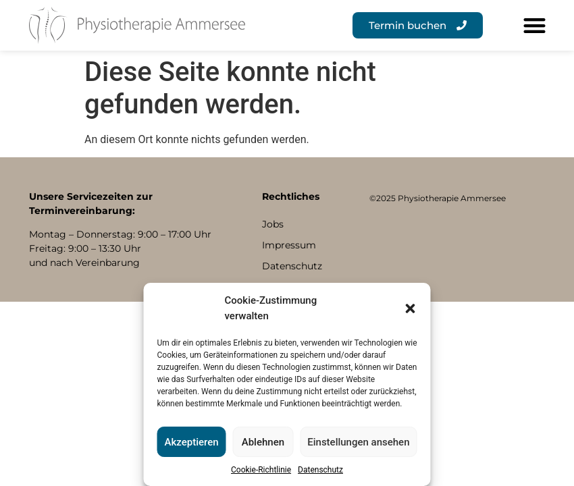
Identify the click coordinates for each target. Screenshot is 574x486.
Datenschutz (320, 470)
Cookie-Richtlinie (261, 470)
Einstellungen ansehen (358, 442)
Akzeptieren (192, 442)
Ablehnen (263, 442)
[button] (410, 308)
